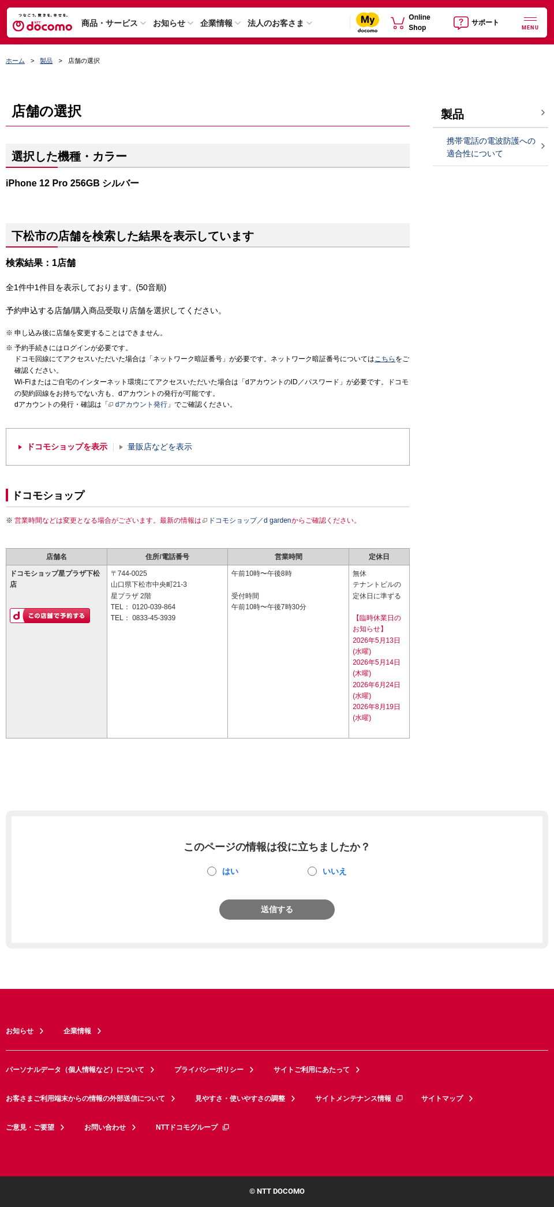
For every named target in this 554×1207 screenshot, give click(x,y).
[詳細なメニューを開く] (530, 22)
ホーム (15, 60)
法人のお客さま (276, 23)
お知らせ (169, 23)
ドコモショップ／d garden (246, 520)
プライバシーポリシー (209, 1070)
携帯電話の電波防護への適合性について (491, 147)
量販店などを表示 (160, 447)
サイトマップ (442, 1098)
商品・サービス (109, 23)
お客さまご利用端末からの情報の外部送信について (85, 1098)
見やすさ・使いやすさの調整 (240, 1098)
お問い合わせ (105, 1127)
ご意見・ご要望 (30, 1127)
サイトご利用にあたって (312, 1070)
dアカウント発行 (138, 405)
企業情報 (216, 23)
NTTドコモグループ (193, 1127)
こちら (385, 359)
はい (230, 871)
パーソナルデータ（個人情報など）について (75, 1070)
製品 (46, 60)
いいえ (335, 871)
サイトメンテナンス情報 (359, 1098)
